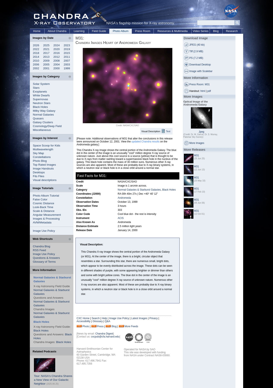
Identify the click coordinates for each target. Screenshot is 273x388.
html (202, 91)
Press (100, 326)
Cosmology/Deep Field (47, 126)
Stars (36, 87)
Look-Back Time (43, 207)
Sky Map (38, 153)
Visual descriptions (45, 180)
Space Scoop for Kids (46, 145)
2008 (56, 60)
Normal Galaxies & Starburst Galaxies (139, 189)
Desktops (39, 172)
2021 (46, 49)
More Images (196, 143)
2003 (67, 64)
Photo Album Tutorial (46, 195)
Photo (85, 326)
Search (95, 318)
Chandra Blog (41, 246)
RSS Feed (39, 250)
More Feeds (131, 326)
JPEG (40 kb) (197, 44)
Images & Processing (46, 218)
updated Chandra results (145, 141)
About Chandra (57, 31)
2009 (46, 60)
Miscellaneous (42, 130)
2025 (46, 45)
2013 (46, 56)
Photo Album (121, 31)
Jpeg (201, 131)
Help (104, 318)
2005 (46, 64)
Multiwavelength (43, 149)
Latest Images (139, 318)
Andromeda (124, 197)
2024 (56, 45)
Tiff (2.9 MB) (196, 51)
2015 (67, 53)
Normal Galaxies (43, 114)
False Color (40, 199)
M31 (196, 155)
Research (232, 31)
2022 (36, 49)
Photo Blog (40, 160)
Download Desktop (200, 64)
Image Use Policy (44, 230)
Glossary (98, 321)
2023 (67, 45)
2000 (56, 68)
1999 (67, 68)
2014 (36, 56)
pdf (209, 91)
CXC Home (83, 318)
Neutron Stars (41, 103)
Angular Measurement (47, 214)
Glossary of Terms (44, 261)
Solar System (41, 83)
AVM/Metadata (42, 222)
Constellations (42, 157)
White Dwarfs (41, 95)
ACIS (121, 218)
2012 (56, 56)
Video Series (200, 31)
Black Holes (40, 107)
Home (37, 31)
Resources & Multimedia (173, 31)
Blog (216, 31)
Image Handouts (43, 168)
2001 (46, 68)
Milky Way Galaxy (44, 110)
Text (168, 131)
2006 (36, 64)
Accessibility (83, 321)
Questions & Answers (46, 257)
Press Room (142, 31)
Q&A (107, 321)
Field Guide (99, 31)
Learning (79, 31)
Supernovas (40, 99)
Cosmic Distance (43, 203)
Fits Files (38, 176)
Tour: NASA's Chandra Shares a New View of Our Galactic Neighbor (53, 379)
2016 (56, 53)
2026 (36, 45)
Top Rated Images (44, 164)
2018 (36, 53)
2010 (36, 60)
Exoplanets (40, 91)
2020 (56, 49)
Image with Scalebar (201, 71)
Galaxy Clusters (43, 122)
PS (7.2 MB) (196, 57)
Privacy (153, 318)
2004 (56, 64)
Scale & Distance (44, 211)
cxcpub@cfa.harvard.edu (105, 336)
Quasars (38, 118)
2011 (67, 56)
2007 (67, 60)
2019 (67, 49)
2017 (46, 53)
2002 (36, 68)
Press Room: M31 (199, 84)
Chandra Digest (104, 333)
